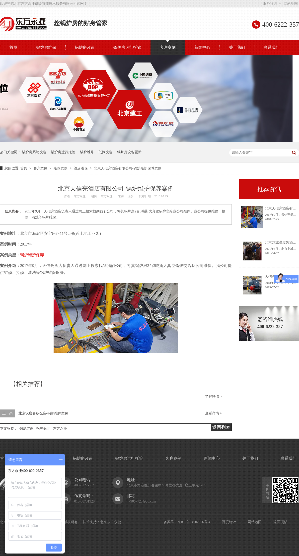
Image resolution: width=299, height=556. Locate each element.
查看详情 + (213, 413)
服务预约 (270, 3)
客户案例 (168, 47)
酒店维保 (81, 168)
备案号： (171, 522)
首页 (13, 47)
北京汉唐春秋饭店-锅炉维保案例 (43, 413)
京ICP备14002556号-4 (194, 522)
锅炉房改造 (85, 47)
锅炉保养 (43, 428)
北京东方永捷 (110, 522)
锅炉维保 (26, 428)
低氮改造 (105, 152)
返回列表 (221, 427)
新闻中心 (202, 47)
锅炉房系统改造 (34, 152)
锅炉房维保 (46, 47)
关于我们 (237, 47)
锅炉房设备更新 (129, 152)
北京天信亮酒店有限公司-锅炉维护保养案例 (127, 168)
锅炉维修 (87, 152)
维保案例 (61, 168)
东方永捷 (60, 428)
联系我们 (272, 47)
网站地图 (291, 3)
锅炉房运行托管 (127, 47)
